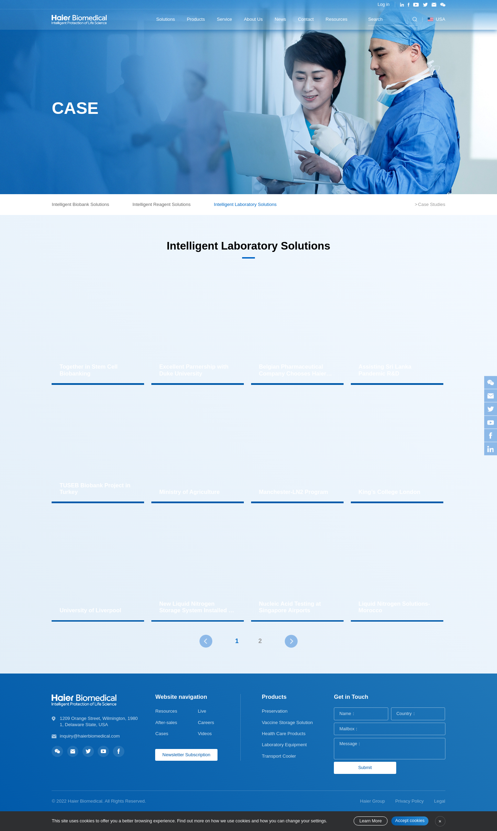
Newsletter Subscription (186, 754)
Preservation (274, 711)
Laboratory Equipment (284, 744)
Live (202, 711)
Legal (439, 801)
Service (224, 19)
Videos (205, 733)
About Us (253, 19)
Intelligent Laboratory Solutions (245, 204)
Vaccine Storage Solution (287, 722)
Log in (383, 4)
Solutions (165, 19)
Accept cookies (410, 820)
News (280, 19)
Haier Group (372, 801)
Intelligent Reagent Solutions (161, 204)
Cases (161, 733)
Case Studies (431, 204)
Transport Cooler (279, 756)
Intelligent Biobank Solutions (80, 204)
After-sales (166, 722)
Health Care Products (283, 733)
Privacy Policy (409, 801)
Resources (336, 19)
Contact (305, 19)
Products (196, 19)
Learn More (371, 821)
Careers (206, 722)
